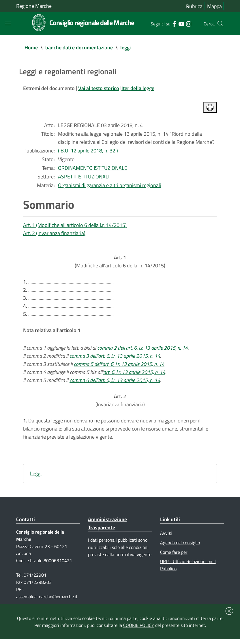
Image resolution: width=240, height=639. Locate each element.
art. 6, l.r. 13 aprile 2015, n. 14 (134, 372)
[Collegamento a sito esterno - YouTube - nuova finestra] (181, 23)
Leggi (36, 473)
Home (31, 47)
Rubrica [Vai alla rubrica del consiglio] (194, 6)
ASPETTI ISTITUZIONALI (83, 176)
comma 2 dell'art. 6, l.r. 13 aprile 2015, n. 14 (142, 348)
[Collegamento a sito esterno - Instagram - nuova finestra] (188, 23)
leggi (125, 47)
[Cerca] (220, 23)
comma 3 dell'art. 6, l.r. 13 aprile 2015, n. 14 (115, 356)
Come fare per (173, 552)
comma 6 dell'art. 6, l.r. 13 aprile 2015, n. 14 (115, 380)
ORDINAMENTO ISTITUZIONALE (92, 168)
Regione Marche (34, 6)
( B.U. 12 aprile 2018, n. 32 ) (88, 150)
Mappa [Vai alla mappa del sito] (214, 6)
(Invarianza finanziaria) (120, 400)
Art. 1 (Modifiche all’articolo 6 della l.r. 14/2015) (75, 225)
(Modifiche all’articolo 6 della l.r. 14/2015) (120, 261)
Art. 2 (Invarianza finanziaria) (54, 233)
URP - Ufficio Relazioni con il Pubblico (188, 565)
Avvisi (166, 533)
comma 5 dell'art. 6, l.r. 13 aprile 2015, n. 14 (119, 364)
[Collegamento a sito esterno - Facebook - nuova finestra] (174, 23)
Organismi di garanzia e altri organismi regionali (109, 185)
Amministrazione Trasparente (107, 523)
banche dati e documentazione (79, 47)
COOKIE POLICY (138, 625)
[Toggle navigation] (8, 23)
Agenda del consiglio (180, 542)
